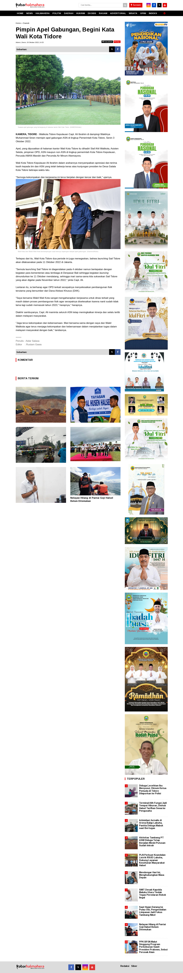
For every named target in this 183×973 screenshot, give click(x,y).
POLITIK (56, 13)
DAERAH (68, 13)
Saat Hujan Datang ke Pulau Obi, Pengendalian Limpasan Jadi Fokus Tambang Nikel (152, 911)
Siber (134, 966)
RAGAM (103, 13)
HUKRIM (80, 13)
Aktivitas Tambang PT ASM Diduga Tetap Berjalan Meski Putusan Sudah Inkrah (152, 841)
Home (18, 23)
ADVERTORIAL (118, 13)
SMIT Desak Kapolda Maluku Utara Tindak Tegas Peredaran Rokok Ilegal (152, 894)
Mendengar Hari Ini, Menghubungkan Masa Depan (151, 875)
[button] (164, 12)
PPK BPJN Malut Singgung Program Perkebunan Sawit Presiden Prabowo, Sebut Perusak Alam (153, 946)
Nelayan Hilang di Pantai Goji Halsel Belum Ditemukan (152, 927)
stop (117, 42)
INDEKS (153, 13)
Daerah (26, 23)
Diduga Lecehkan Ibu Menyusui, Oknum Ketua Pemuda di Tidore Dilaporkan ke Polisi (152, 789)
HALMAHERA (43, 13)
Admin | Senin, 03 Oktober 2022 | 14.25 (30, 42)
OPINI (143, 13)
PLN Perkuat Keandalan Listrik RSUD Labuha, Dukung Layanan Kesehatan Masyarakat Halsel (152, 860)
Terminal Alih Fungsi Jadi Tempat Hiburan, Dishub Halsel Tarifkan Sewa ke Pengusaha (153, 807)
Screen (136, 5)
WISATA (133, 13)
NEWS (29, 13)
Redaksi (124, 966)
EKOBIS (92, 13)
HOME (20, 13)
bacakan (107, 42)
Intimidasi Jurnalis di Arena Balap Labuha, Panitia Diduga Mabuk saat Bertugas (151, 824)
